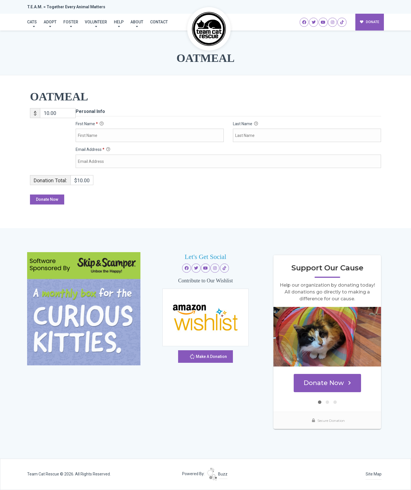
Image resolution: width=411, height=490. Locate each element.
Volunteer (96, 22)
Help (119, 22)
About (136, 22)
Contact (159, 22)
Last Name (245, 124)
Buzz (217, 474)
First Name (90, 124)
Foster (70, 22)
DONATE (370, 22)
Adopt (50, 22)
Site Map (374, 474)
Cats (32, 22)
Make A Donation (208, 357)
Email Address (93, 149)
